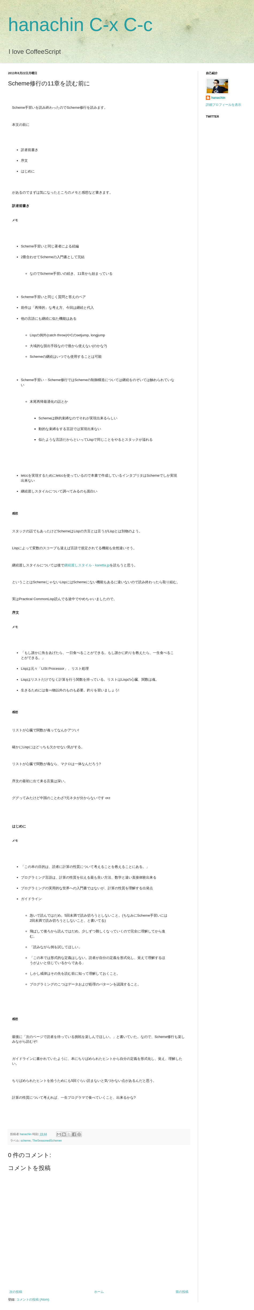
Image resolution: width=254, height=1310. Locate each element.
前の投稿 (182, 1292)
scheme (26, 1140)
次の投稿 (15, 1292)
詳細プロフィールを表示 (223, 105)
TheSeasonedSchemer (47, 1140)
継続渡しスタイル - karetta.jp (87, 565)
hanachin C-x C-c (80, 24)
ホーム (99, 1292)
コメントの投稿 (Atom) (32, 1299)
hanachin (26, 1134)
